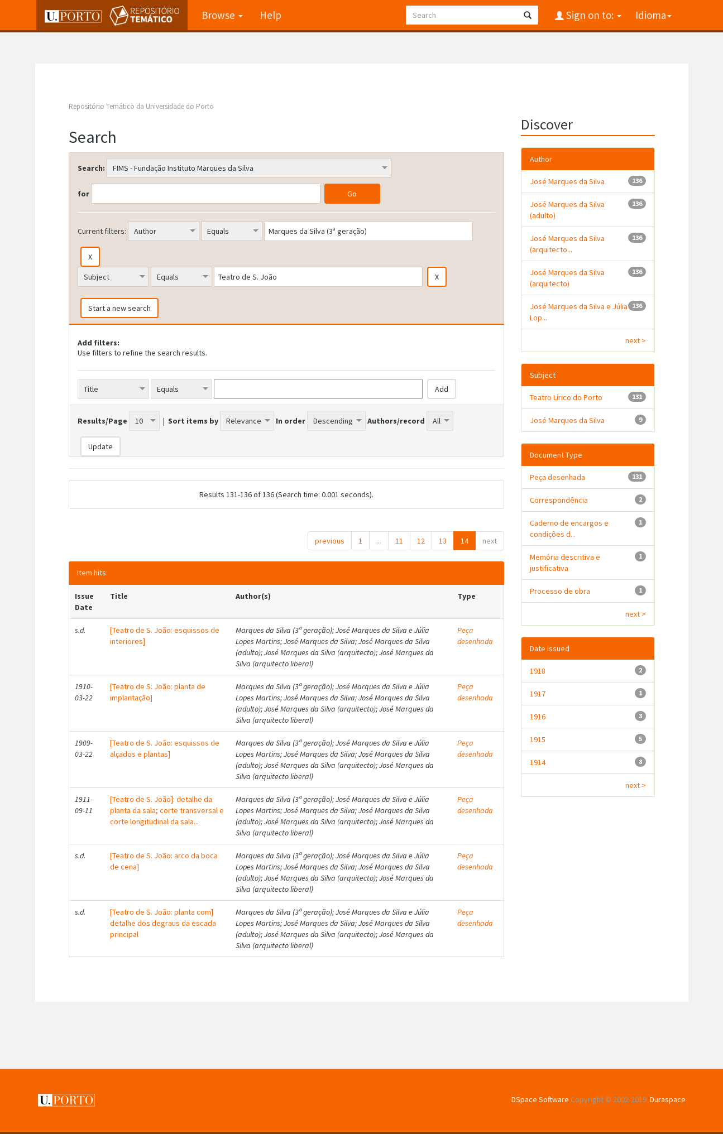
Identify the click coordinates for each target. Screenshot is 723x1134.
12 (421, 541)
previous (329, 541)
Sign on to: (592, 15)
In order (290, 421)
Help (269, 15)
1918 (537, 671)
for (83, 194)
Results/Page (102, 421)
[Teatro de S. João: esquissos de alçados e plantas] (164, 748)
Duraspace (668, 1099)
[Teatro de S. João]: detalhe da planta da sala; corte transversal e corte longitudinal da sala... (167, 810)
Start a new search (119, 308)
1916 (537, 717)
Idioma (653, 15)
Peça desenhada (475, 635)
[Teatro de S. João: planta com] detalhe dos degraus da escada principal (163, 923)
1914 (537, 762)
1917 (537, 694)
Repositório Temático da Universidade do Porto (141, 106)
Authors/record (396, 421)
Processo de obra (560, 591)
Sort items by (193, 421)
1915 (537, 739)
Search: (91, 168)
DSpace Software (540, 1099)
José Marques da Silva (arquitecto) (567, 278)
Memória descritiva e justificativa (565, 562)
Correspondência (559, 500)
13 (443, 541)
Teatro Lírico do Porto (566, 397)
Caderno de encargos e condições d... (569, 528)
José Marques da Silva (567, 181)
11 (399, 541)
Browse (221, 15)
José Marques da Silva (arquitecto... (567, 243)
